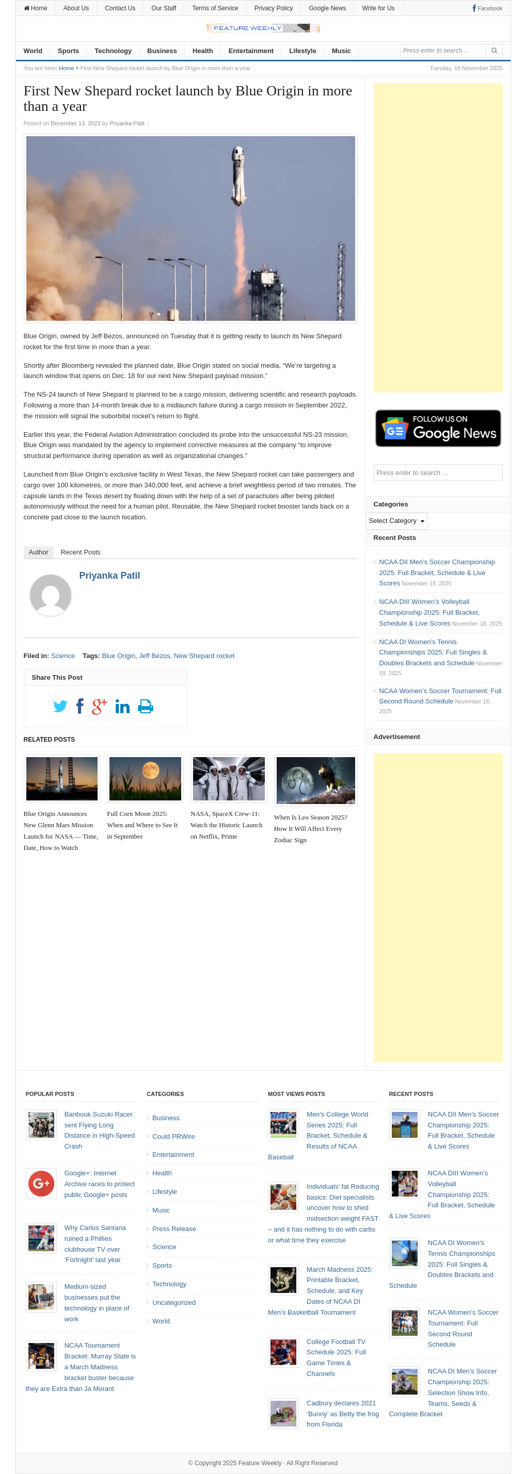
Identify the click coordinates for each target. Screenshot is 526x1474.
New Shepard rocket (204, 656)
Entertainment (251, 51)
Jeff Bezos (154, 656)
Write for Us (378, 8)
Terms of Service (215, 8)
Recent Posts (80, 552)
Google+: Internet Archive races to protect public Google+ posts (100, 1184)
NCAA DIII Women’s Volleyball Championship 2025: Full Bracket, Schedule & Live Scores (429, 612)
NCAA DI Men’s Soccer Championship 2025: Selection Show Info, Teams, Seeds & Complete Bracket (443, 1392)
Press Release (174, 1229)
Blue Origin (118, 656)
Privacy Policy (273, 8)
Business (162, 51)
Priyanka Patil (109, 575)
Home (35, 8)
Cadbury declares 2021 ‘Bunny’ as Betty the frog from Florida (343, 1414)
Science (63, 656)
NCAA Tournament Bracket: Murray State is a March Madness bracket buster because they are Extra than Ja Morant (81, 1366)
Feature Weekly (260, 1463)
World (33, 51)
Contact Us (120, 8)
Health (203, 51)
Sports (68, 51)
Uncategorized (174, 1302)
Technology (113, 51)
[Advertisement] (438, 237)
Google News (327, 8)
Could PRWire (173, 1136)
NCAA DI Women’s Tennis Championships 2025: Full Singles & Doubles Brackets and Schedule (433, 652)
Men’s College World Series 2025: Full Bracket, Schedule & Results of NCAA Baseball (318, 1135)
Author (39, 552)
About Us (76, 8)
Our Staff (164, 8)
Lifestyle (302, 51)
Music (341, 51)
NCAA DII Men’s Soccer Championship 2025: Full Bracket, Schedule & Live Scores (437, 572)
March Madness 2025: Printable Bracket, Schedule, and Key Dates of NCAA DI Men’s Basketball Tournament (320, 1291)
